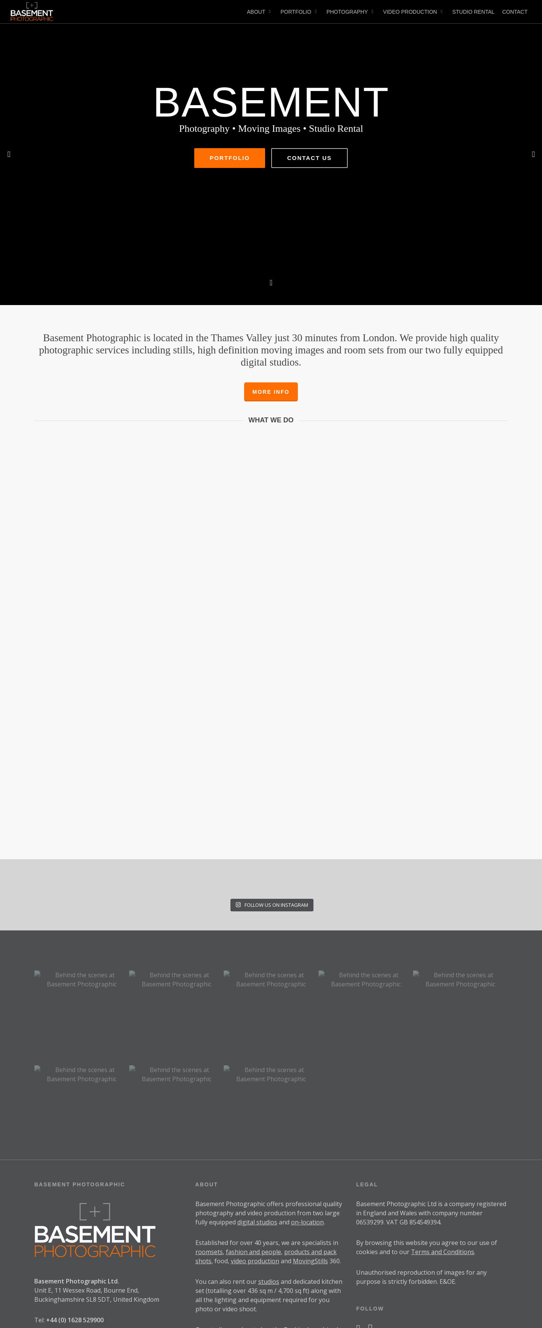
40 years (266, 1143)
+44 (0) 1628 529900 (75, 1221)
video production (255, 1162)
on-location (307, 1123)
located (251, 1230)
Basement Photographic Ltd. (76, 1182)
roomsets (209, 1153)
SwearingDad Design (124, 1316)
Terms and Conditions (442, 1153)
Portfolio (229, 213)
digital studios (257, 1123)
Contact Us (309, 213)
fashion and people (253, 1153)
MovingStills (310, 1162)
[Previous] (9, 153)
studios (268, 1182)
